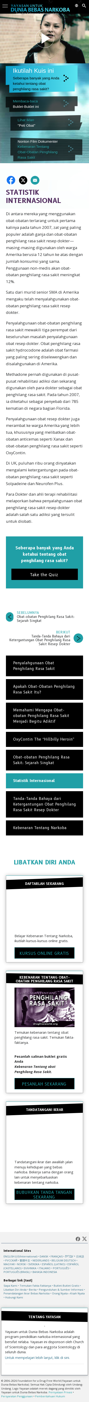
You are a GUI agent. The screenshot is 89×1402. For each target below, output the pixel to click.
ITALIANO (45, 1268)
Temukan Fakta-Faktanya (35, 1285)
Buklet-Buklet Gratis (66, 1285)
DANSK (44, 1256)
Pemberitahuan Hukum (50, 1396)
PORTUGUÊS (61, 1268)
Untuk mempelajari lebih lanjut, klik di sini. (37, 1358)
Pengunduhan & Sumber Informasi (61, 1289)
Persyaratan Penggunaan (17, 1396)
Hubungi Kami (14, 1297)
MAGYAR (9, 1264)
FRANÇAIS (57, 1256)
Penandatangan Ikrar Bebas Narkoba (27, 1293)
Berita (33, 1289)
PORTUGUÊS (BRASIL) (17, 1272)
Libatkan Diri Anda (15, 1289)
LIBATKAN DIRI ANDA (44, 862)
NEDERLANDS (41, 1260)
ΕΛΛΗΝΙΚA (30, 1268)
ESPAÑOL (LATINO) (53, 1264)
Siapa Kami (10, 1285)
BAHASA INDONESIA (45, 1272)
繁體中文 (25, 1260)
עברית (69, 1256)
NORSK (21, 1264)
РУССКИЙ (11, 1260)
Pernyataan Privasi (60, 1392)
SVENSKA (33, 1264)
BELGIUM (57, 1260)
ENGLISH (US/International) (20, 1256)
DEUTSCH (70, 1260)
